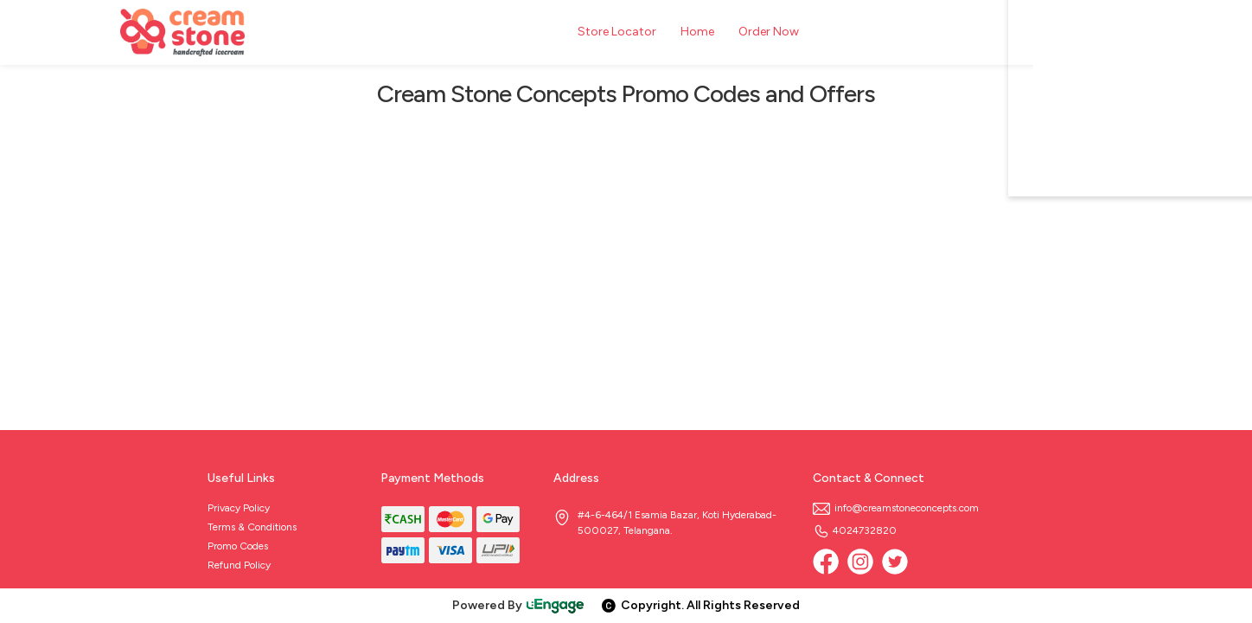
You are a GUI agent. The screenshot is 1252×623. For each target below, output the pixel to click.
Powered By (518, 605)
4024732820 (855, 530)
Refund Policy (239, 565)
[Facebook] (826, 562)
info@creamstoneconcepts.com (896, 508)
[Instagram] (860, 562)
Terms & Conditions (252, 527)
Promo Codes (238, 546)
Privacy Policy (239, 508)
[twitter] (895, 562)
